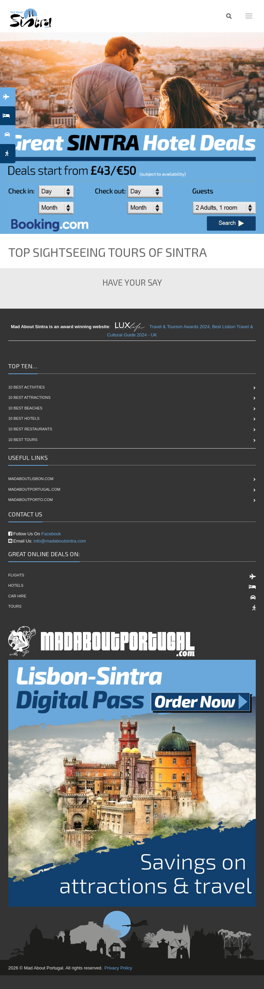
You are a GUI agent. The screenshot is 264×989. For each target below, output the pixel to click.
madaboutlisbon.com (30, 479)
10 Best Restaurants (30, 429)
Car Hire (17, 596)
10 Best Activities (26, 387)
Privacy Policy (118, 967)
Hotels (15, 585)
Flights (16, 575)
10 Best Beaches (25, 408)
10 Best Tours (22, 440)
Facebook (51, 533)
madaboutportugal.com (34, 489)
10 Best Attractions (29, 397)
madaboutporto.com (30, 500)
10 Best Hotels (24, 418)
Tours (14, 606)
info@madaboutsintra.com (60, 541)
